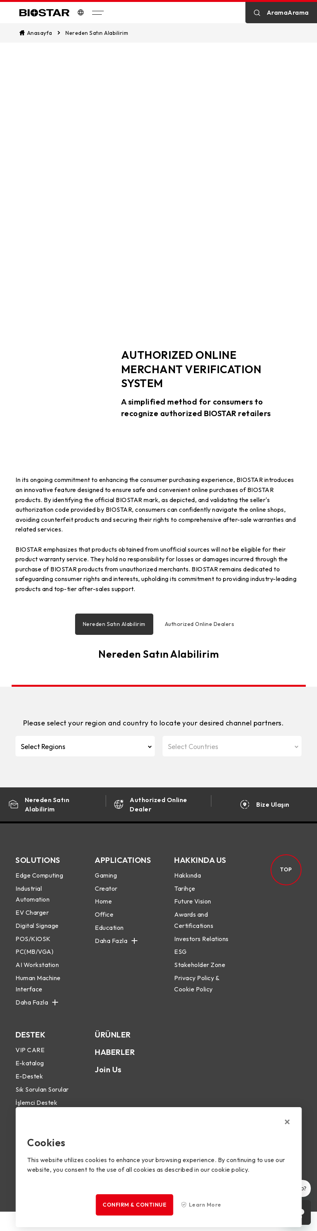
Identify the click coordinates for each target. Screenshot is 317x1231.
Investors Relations (201, 942)
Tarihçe (184, 892)
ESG (180, 955)
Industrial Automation (32, 897)
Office (104, 918)
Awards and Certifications (193, 923)
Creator (106, 892)
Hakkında (187, 879)
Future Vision (192, 905)
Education (109, 931)
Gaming (106, 879)
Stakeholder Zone (199, 968)
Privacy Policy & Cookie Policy (196, 987)
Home (103, 905)
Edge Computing (39, 879)
